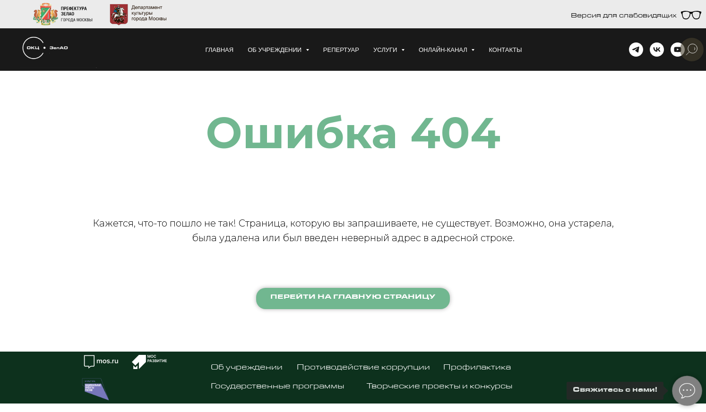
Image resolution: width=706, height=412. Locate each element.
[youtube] (678, 49)
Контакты (505, 49)
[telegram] (636, 49)
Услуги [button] (386, 49)
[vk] (657, 49)
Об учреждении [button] (275, 49)
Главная (219, 49)
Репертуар (341, 49)
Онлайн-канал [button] (444, 49)
